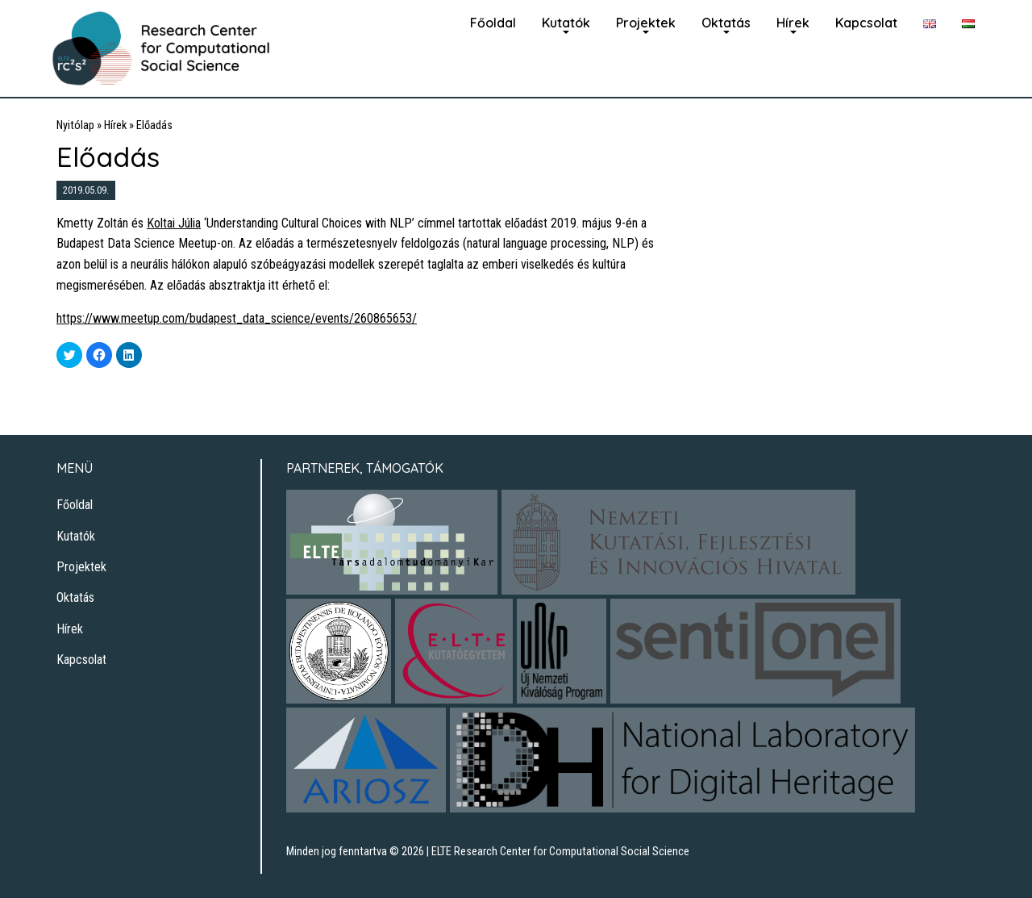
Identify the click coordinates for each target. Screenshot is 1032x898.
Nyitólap (75, 125)
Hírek (792, 23)
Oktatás (726, 23)
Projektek (646, 23)
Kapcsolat (866, 23)
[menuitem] (493, 21)
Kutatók (566, 23)
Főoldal (493, 23)
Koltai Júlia (174, 223)
